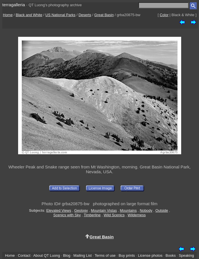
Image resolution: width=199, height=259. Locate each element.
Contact (24, 255)
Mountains (128, 210)
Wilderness (137, 215)
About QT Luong (46, 255)
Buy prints (127, 255)
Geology (81, 210)
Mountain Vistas (104, 210)
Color (164, 15)
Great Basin (104, 15)
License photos (150, 255)
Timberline (92, 215)
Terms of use (105, 255)
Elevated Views (58, 210)
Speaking (186, 255)
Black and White (29, 15)
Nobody (146, 210)
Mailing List (82, 255)
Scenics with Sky (67, 215)
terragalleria (13, 4)
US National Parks (60, 15)
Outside (161, 210)
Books (171, 255)
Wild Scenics (114, 215)
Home (8, 15)
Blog (66, 255)
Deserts (84, 15)
